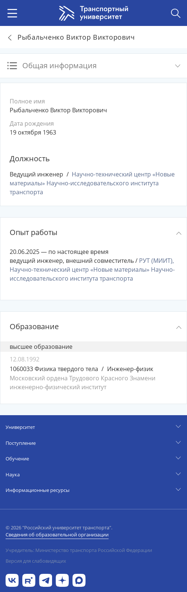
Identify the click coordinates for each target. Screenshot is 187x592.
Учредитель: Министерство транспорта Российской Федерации (79, 550)
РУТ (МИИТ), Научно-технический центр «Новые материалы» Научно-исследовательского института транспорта (92, 269)
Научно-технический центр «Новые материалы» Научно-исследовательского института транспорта (92, 183)
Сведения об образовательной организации (57, 534)
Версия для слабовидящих (36, 561)
